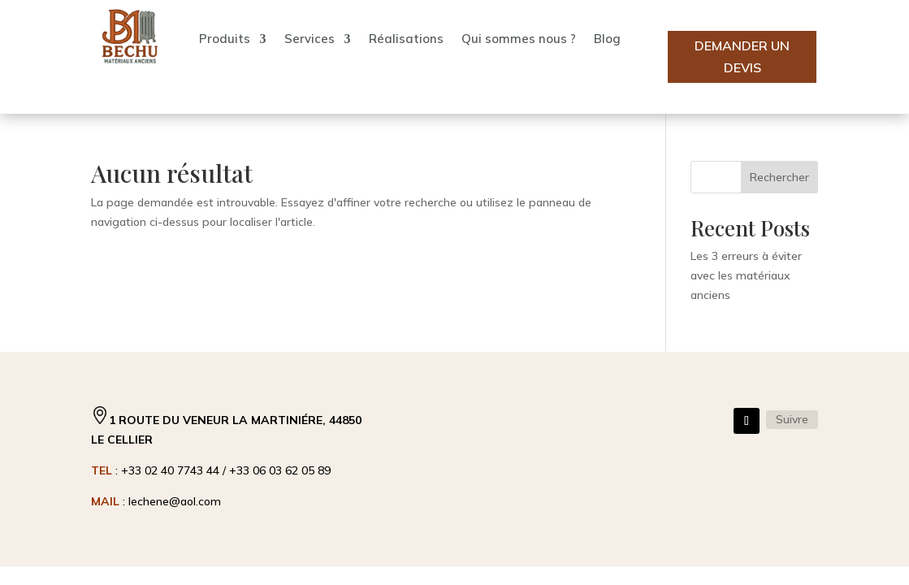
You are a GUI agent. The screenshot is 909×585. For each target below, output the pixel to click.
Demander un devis (742, 56)
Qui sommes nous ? (518, 38)
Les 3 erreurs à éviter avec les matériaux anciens (746, 275)
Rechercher (779, 177)
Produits (224, 38)
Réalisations (406, 38)
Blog (607, 38)
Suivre (792, 419)
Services (309, 38)
